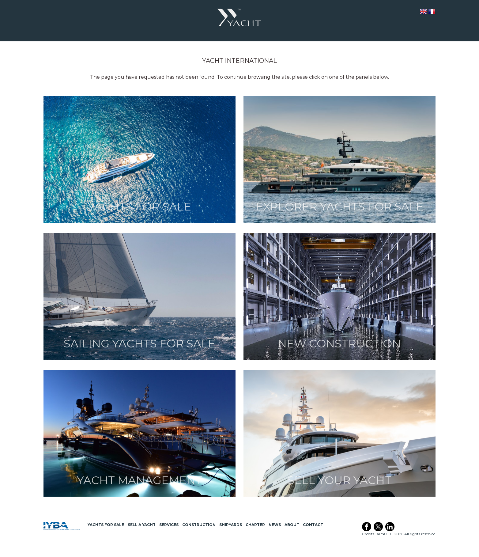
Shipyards (230, 524)
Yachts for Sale (106, 524)
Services (169, 524)
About (292, 524)
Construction (199, 524)
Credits (368, 534)
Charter (255, 524)
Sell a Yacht (142, 524)
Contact (313, 524)
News (275, 524)
